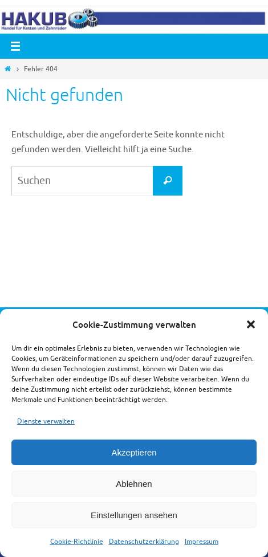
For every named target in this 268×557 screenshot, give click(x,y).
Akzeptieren (133, 452)
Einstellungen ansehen (134, 515)
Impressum (201, 541)
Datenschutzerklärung (144, 541)
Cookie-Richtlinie (76, 541)
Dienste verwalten (46, 421)
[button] (251, 324)
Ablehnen (134, 484)
